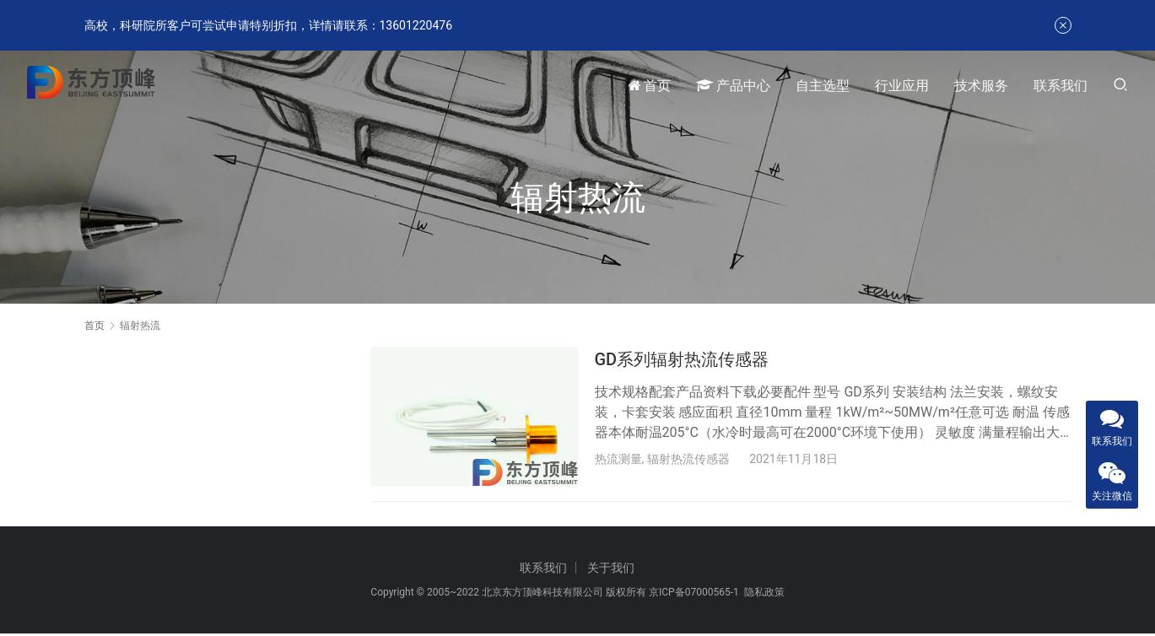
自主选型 (823, 86)
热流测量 (618, 459)
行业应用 (902, 86)
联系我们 (1061, 86)
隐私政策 (764, 595)
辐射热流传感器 (688, 459)
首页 (650, 85)
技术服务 (981, 86)
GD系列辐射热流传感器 (682, 359)
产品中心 (733, 85)
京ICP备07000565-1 (694, 595)
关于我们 (610, 570)
